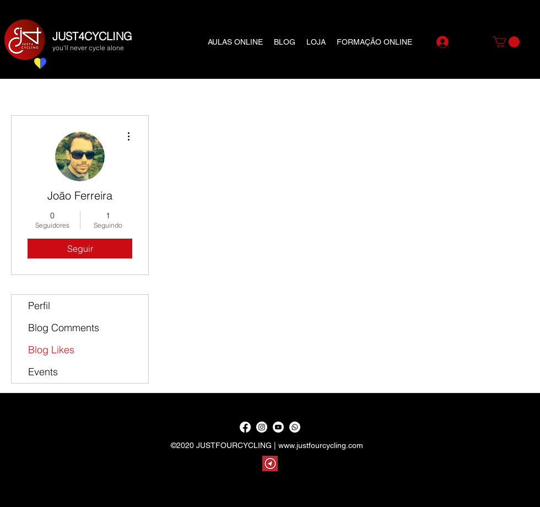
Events (43, 371)
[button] (506, 41)
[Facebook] (245, 427)
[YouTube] (278, 427)
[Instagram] (261, 427)
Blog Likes (51, 349)
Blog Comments (63, 327)
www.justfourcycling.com (320, 445)
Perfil (39, 305)
